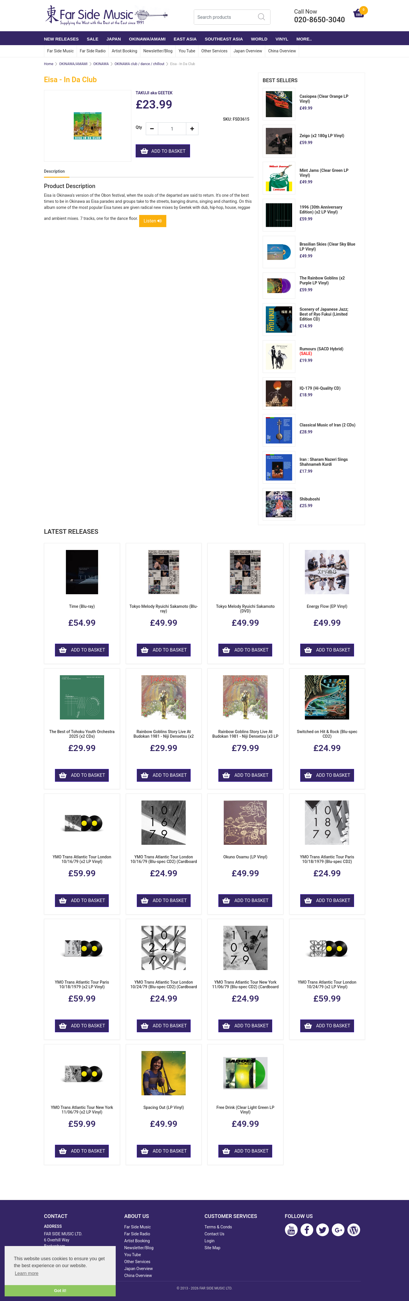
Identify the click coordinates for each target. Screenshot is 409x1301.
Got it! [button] (60, 1290)
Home (48, 64)
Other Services (214, 51)
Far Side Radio (93, 51)
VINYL (282, 38)
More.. (304, 38)
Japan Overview (247, 51)
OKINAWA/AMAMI (147, 38)
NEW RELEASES (61, 38)
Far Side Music (60, 51)
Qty (138, 127)
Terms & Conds (218, 1227)
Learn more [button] (26, 1273)
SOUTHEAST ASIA (224, 38)
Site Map (212, 1247)
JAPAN (113, 38)
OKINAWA (101, 64)
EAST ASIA (185, 38)
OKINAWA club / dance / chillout (139, 64)
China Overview (282, 51)
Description (54, 171)
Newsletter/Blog (157, 51)
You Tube (186, 51)
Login (209, 1241)
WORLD (259, 38)
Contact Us (214, 1234)
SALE (92, 38)
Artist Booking (124, 51)
